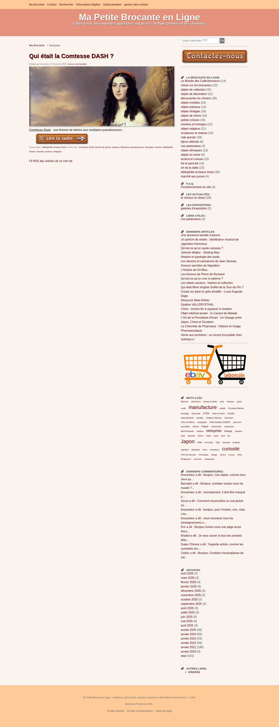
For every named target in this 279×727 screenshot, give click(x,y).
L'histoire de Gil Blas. (194, 269)
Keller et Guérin (218, 414)
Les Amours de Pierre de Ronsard (203, 274)
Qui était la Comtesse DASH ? (71, 56)
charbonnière (216, 427)
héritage (228, 431)
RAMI (199, 443)
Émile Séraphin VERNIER (219, 422)
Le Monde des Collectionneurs (200, 80)
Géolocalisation (112, 4)
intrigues (57, 151)
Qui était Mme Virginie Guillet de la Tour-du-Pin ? (212, 287)
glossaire (191, 436)
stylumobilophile (187, 418)
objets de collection (193, 89)
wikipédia (194, 671)
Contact (52, 4)
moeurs (48, 151)
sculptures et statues (194, 133)
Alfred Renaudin (187, 431)
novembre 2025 (191, 595)
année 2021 (188, 647)
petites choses (190, 119)
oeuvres (40, 151)
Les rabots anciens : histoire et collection (207, 282)
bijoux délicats (190, 141)
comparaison (209, 459)
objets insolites (190, 102)
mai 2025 (187, 621)
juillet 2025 (188, 612)
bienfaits (199, 418)
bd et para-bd (189, 163)
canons (223, 455)
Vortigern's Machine (214, 418)
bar (229, 436)
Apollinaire (195, 450)
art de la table (189, 167)
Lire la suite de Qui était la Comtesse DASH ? (62, 138)
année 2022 (188, 642)
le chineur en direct (193, 197)
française (149, 147)
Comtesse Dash (86, 147)
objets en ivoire (190, 154)
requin (208, 436)
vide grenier (188, 137)
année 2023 (188, 638)
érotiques (236, 443)
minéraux (230, 402)
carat (223, 436)
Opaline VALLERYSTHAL (197, 304)
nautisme (238, 431)
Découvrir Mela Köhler (195, 300)
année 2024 (188, 634)
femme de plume (103, 147)
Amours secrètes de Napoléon (200, 265)
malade (222, 408)
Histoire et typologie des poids (200, 256)
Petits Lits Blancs (188, 422)
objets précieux (190, 106)
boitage (214, 455)
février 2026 (188, 582)
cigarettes (185, 450)
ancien (32, 151)
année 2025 (188, 629)
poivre (239, 402)
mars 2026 (188, 577)
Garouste (226, 443)
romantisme (214, 450)
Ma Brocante (37, 4)
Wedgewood (186, 459)
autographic (202, 422)
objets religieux (190, 128)
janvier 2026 (189, 586)
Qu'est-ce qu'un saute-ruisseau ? (202, 248)
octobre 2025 (189, 599)
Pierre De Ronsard (188, 455)
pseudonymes (137, 147)
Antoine (196, 427)
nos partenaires (191, 146)
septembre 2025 (191, 603)
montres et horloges (193, 124)
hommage (185, 414)
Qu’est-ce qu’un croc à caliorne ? (202, 278)
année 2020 (188, 651)
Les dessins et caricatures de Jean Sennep (208, 261)
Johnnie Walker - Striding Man (200, 252)
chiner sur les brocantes (196, 85)
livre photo (209, 443)
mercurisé (198, 459)
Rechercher (66, 4)
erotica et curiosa (192, 159)
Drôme (200, 436)
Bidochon (184, 402)
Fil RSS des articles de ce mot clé (50, 161)
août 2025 (187, 608)
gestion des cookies (136, 4)
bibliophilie (168, 147)
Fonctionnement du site (196, 187)
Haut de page (164, 710)
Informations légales (88, 4)
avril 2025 (187, 625)
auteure (115, 147)
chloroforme (196, 402)
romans (158, 147)
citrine (239, 455)
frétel (218, 443)
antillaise (200, 431)
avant (216, 436)
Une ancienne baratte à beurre (200, 235)
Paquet (205, 426)
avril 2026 (187, 573)
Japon (188, 441)
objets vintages (190, 111)
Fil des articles (115, 710)
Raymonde (196, 414)
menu (205, 450)
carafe (183, 408)
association (185, 427)
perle (222, 402)
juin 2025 (187, 616)
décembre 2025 (191, 590)
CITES (206, 413)
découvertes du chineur (196, 98)
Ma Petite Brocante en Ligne (139, 17)
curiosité (231, 448)
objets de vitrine (191, 115)
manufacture (203, 407)
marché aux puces (193, 176)
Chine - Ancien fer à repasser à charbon (206, 308)
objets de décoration (194, 93)
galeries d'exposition (194, 208)
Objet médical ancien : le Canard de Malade (209, 313)
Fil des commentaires (140, 710)
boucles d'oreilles (210, 402)
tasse (183, 436)
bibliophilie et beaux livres (55, 147)
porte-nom (237, 422)
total (184, 655)
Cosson (231, 455)
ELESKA (230, 414)
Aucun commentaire (77, 64)
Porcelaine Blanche (236, 408)
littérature (125, 147)
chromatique (204, 455)
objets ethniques (191, 150)
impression (229, 418)
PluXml (139, 704)
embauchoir (229, 427)
